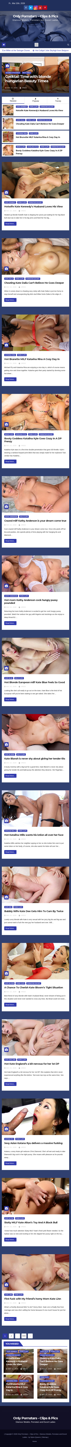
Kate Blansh (9, 754)
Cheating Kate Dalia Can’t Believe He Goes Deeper (34, 282)
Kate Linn (8, 1294)
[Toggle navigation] (36, 44)
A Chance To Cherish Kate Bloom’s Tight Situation (33, 987)
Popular (35, 100)
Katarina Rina (22, 133)
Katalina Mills (10, 831)
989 (24, 1336)
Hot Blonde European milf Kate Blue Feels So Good (34, 682)
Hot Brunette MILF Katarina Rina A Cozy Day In (31, 359)
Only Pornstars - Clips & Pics (35, 1418)
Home (34, 1441)
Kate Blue (8, 678)
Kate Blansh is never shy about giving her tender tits (34, 758)
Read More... (10, 224)
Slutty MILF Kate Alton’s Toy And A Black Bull (30, 1222)
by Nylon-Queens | (35, 1437)
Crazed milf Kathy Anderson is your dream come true (35, 520)
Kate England (10, 1059)
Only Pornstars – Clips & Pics (35, 16)
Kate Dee (8, 907)
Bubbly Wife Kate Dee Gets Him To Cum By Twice (33, 911)
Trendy (58, 100)
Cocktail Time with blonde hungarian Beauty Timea (28, 78)
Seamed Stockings (13, 73)
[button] (68, 45)
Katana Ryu (9, 1139)
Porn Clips (34, 106)
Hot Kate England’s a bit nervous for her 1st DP (31, 1063)
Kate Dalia (21, 120)
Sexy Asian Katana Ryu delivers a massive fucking (33, 1143)
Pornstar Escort (47, 106)
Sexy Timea (27, 73)
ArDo (23, 88)
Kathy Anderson (11, 516)
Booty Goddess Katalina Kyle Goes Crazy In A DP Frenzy (50, 1387)
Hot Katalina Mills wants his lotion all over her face (33, 834)
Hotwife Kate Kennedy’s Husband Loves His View (33, 206)
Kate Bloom (9, 983)
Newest (13, 100)
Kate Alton (9, 1218)
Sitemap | (45, 1437)
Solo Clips (24, 516)
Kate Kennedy (22, 106)
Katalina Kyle (33, 146)
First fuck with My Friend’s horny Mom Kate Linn (32, 1298)
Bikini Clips (21, 146)
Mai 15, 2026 (12, 88)
